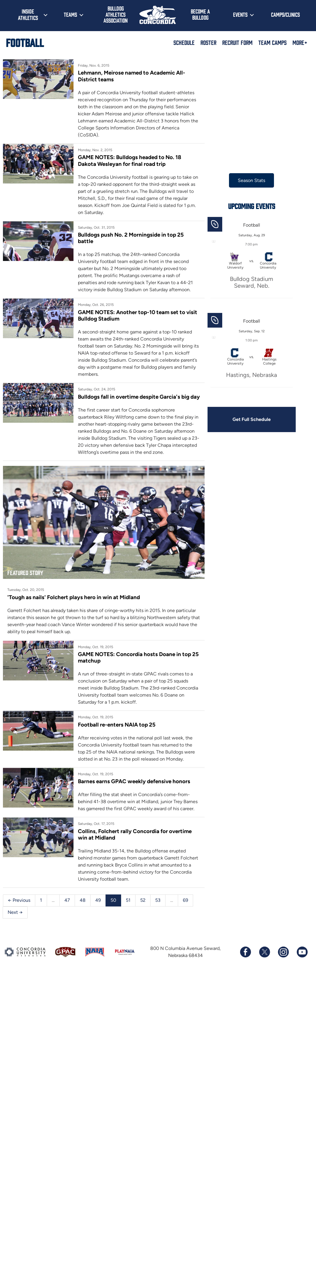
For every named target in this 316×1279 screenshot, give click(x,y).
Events (240, 14)
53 (157, 900)
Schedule (184, 42)
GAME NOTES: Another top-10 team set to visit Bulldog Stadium (137, 315)
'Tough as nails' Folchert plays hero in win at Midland (73, 597)
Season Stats (251, 180)
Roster (208, 42)
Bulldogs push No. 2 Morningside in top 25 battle (131, 238)
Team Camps (272, 42)
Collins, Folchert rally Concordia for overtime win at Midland (135, 834)
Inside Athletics (28, 14)
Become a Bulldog (200, 14)
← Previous (19, 900)
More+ (299, 42)
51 (128, 900)
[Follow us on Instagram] (283, 952)
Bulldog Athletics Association (115, 14)
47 (67, 900)
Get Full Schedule (252, 419)
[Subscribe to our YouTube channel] (301, 952)
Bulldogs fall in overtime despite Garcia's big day (139, 396)
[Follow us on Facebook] (245, 952)
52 (143, 900)
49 (98, 900)
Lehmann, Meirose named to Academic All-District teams (131, 75)
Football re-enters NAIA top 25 (117, 724)
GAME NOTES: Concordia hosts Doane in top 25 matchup (138, 657)
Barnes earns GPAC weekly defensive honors (134, 781)
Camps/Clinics (285, 14)
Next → (15, 912)
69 (185, 900)
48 (83, 900)
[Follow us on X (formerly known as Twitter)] (264, 952)
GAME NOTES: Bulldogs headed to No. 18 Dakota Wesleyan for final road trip (129, 160)
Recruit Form (237, 42)
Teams (70, 14)
